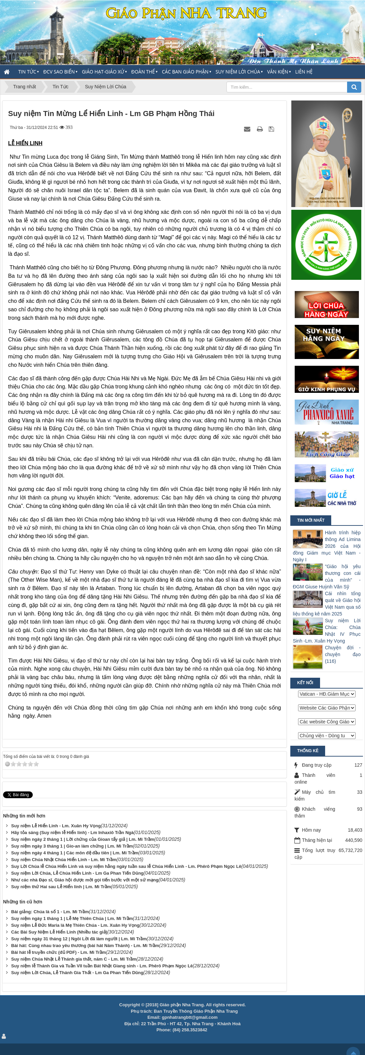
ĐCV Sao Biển (59, 71)
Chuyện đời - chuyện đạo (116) (343, 654)
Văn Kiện (277, 71)
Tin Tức (27, 71)
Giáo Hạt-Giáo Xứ (103, 71)
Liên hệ (304, 71)
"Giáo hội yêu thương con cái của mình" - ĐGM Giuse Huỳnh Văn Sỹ (327, 576)
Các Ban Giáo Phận (185, 71)
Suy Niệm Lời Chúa (238, 71)
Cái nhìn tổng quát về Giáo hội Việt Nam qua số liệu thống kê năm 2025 (327, 603)
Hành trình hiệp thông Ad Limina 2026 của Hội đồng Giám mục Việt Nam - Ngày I (327, 546)
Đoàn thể (143, 71)
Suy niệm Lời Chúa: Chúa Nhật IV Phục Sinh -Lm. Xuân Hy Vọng (327, 631)
